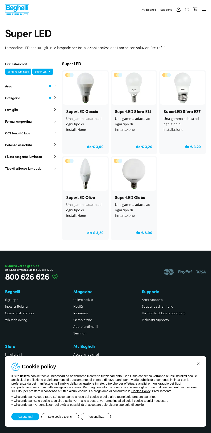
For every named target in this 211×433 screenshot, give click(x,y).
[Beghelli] (17, 9)
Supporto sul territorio (157, 306)
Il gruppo (11, 299)
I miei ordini (13, 354)
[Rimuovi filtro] (50, 71)
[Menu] (204, 9)
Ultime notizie (83, 299)
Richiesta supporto (155, 319)
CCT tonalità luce (31, 133)
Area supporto (152, 299)
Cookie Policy (140, 391)
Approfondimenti (85, 326)
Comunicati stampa (19, 313)
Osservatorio (82, 319)
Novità (78, 306)
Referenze (80, 313)
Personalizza (95, 416)
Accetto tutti (25, 416)
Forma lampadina (31, 121)
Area (31, 86)
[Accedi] (179, 9)
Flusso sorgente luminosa (31, 156)
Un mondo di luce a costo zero (163, 313)
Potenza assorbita (31, 144)
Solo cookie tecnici (60, 416)
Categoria (31, 97)
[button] (187, 9)
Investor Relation (17, 306)
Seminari (79, 333)
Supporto (166, 9)
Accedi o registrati (86, 354)
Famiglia (31, 109)
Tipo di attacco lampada (31, 168)
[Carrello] (195, 9)
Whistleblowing (16, 319)
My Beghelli (148, 9)
